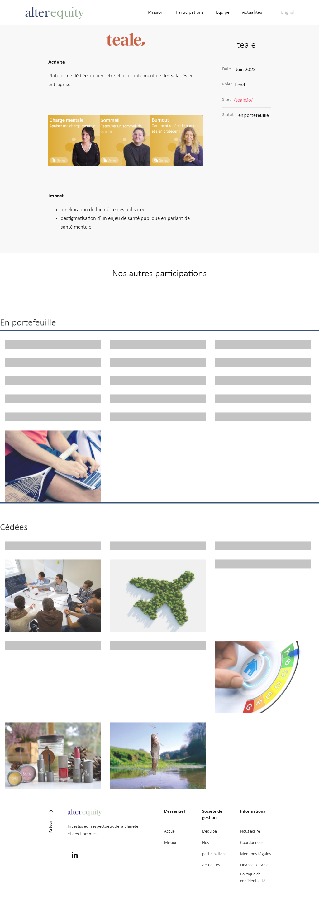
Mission (170, 842)
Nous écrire (250, 831)
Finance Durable (254, 865)
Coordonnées (251, 842)
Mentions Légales (255, 854)
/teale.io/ (243, 100)
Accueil (170, 831)
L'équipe (209, 831)
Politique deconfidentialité (252, 878)
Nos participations (214, 848)
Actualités (211, 865)
